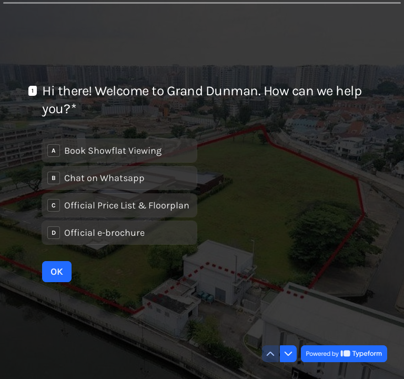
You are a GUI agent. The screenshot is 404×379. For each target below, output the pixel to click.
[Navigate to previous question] (270, 353)
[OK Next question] (57, 271)
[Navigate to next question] (288, 353)
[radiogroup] (119, 191)
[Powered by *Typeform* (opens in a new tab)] (344, 353)
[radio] (119, 150)
